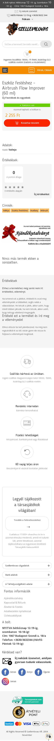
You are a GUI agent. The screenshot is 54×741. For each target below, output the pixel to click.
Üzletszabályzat (12, 615)
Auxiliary (34, 210)
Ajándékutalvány (13, 598)
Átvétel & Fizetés (13, 606)
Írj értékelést (41, 194)
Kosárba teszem (27, 123)
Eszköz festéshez (20, 210)
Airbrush (44, 210)
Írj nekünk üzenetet (26, 11)
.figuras (42, 671)
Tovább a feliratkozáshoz (27, 523)
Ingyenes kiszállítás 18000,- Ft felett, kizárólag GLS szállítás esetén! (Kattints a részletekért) (27, 61)
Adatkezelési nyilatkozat (17, 611)
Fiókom (27, 19)
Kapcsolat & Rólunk (15, 602)
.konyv (25, 671)
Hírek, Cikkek (44, 70)
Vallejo (13, 149)
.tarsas (8, 671)
